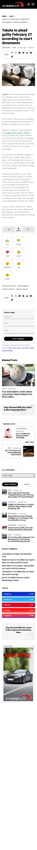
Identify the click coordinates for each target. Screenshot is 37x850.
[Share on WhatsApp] (19, 53)
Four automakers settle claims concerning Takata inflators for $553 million (17, 394)
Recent (27, 484)
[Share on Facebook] (12, 53)
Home (4, 16)
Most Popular (10, 484)
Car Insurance (21, 429)
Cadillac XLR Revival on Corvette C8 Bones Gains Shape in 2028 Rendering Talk (21, 506)
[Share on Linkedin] (27, 53)
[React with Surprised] (7, 264)
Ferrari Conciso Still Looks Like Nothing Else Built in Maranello (20, 528)
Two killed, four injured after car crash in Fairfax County (18, 561)
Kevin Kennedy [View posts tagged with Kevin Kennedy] (23, 286)
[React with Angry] (7, 276)
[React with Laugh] (18, 253)
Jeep (9, 490)
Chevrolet (12, 502)
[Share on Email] (31, 53)
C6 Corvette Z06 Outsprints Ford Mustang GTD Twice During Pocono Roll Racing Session (21, 539)
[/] (29, 4)
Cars (11, 16)
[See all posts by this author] (6, 48)
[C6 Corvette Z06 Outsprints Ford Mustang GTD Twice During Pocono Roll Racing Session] (4, 536)
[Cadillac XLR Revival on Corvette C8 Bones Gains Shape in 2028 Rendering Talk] (4, 503)
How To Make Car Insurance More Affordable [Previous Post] (23, 435)
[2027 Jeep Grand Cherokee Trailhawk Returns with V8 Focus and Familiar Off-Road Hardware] (4, 491)
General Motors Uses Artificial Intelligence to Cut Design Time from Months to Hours (20, 518)
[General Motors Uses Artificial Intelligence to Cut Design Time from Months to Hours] (4, 515)
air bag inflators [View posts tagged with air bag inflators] (9, 286)
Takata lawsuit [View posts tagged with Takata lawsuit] (22, 289)
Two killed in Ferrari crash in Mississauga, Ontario (16, 579)
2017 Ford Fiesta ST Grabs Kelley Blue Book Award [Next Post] (13, 452)
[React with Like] (7, 241)
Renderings (12, 514)
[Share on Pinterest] (23, 53)
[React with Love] (7, 253)
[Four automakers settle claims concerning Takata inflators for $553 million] (18, 375)
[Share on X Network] (16, 53)
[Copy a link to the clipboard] (12, 56)
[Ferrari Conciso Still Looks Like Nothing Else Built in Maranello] (4, 526)
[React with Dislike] (18, 241)
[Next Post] (28, 451)
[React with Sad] (18, 264)
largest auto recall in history (17, 133)
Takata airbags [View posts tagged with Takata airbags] (8, 289)
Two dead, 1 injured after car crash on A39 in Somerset (18, 567)
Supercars (12, 525)
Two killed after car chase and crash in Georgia (18, 573)
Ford (9, 448)
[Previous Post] (8, 433)
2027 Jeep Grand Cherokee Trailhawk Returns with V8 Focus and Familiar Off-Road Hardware (21, 495)
